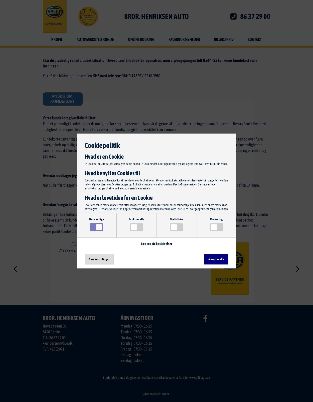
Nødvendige (96, 224)
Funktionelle (136, 224)
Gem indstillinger (99, 259)
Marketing (216, 224)
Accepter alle (216, 259)
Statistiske (176, 224)
